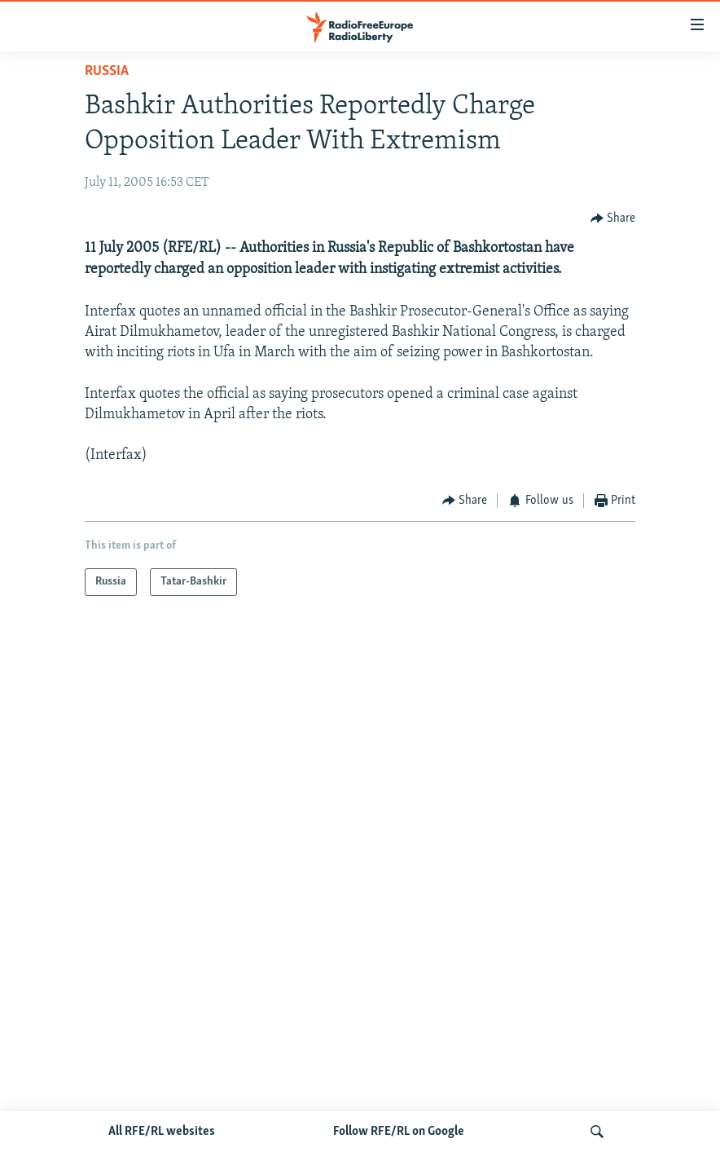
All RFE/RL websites (161, 1131)
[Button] (613, 218)
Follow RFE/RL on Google (398, 1131)
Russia (107, 71)
